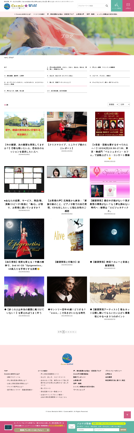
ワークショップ (79, 394)
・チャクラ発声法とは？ (15, 391)
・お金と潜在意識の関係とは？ (17, 388)
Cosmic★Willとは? (23, 14)
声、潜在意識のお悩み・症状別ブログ (60, 14)
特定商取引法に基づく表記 (115, 385)
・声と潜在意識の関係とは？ (16, 385)
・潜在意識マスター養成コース (50, 396)
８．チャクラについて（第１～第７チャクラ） (107, 83)
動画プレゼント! (79, 382)
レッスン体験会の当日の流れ (107, 14)
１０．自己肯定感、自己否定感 (58, 92)
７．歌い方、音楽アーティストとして (61, 83)
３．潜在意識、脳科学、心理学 (16, 76)
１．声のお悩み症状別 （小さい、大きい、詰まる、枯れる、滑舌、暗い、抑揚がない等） (66, 68)
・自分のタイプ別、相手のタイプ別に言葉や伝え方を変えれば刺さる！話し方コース (54, 387)
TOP (6, 57)
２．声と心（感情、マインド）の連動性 (105, 67)
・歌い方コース (45, 393)
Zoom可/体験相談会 (80, 378)
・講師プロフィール (13, 382)
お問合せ (108, 378)
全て (6, 67)
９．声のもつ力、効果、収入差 (16, 92)
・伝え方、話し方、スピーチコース (52, 382)
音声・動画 (91, 14)
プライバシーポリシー (113, 375)
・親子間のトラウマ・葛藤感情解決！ (20, 394)
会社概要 (108, 382)
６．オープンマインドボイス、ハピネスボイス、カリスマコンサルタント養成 (24, 84)
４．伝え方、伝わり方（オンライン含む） (63, 76)
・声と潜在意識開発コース (49, 378)
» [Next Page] (75, 336)
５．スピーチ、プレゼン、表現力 (102, 76)
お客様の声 (80, 14)
